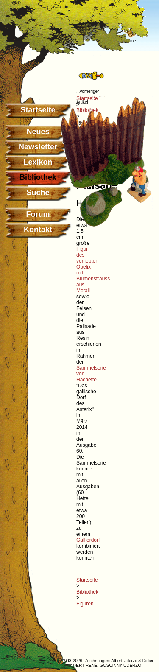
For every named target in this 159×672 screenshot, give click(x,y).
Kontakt (38, 229)
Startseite (37, 110)
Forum (38, 214)
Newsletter (38, 147)
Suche (37, 192)
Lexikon (37, 162)
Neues (37, 131)
